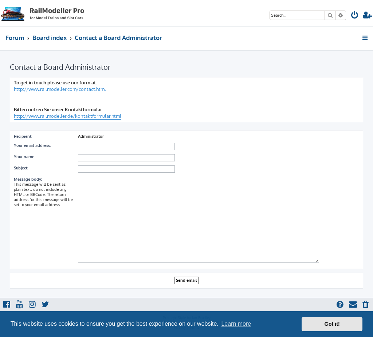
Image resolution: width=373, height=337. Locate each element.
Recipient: (23, 136)
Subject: (21, 167)
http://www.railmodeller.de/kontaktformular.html (67, 116)
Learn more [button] (236, 324)
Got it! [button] (332, 324)
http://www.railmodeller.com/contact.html (60, 89)
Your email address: (32, 145)
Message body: (28, 179)
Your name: (24, 156)
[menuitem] (355, 16)
